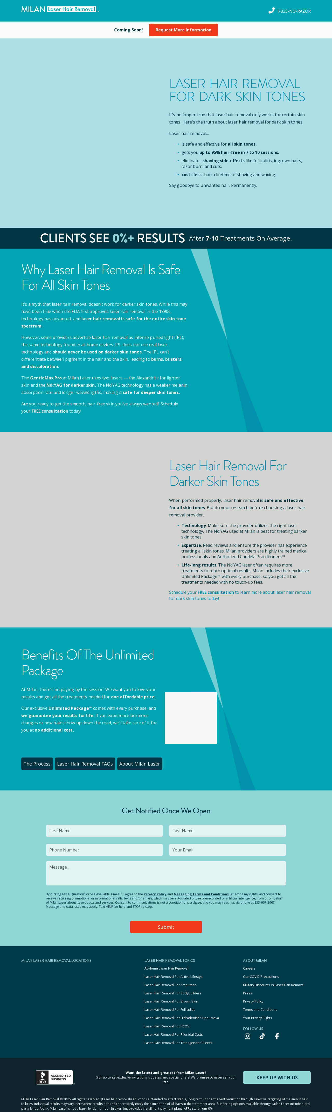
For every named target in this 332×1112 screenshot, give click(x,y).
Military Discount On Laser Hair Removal (273, 979)
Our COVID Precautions (261, 972)
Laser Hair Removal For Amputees (170, 979)
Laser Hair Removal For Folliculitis (169, 1000)
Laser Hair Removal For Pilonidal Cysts (173, 1021)
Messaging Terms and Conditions (201, 892)
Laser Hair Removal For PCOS (166, 1014)
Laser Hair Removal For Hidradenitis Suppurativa (181, 1007)
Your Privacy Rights (257, 1007)
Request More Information (183, 30)
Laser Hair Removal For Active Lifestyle (173, 972)
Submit (166, 924)
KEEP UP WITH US (277, 1062)
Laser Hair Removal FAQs (91, 763)
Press (247, 986)
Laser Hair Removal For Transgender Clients (178, 1028)
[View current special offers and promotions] (128, 30)
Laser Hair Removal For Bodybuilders (172, 986)
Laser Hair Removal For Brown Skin (171, 993)
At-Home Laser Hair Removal (166, 965)
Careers (249, 965)
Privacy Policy (155, 892)
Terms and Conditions (260, 1000)
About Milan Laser (149, 763)
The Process (40, 763)
